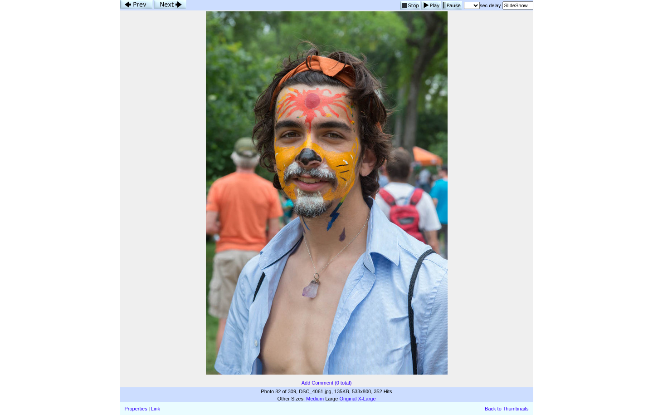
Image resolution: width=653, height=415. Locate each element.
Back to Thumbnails (506, 408)
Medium (315, 398)
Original (347, 398)
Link (155, 408)
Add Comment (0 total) (327, 382)
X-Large (366, 398)
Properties (136, 408)
